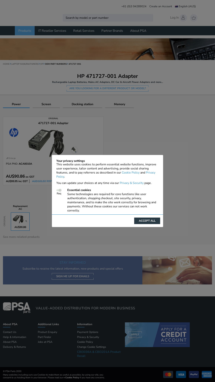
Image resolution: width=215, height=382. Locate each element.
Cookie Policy (131, 173)
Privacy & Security (132, 183)
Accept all (147, 221)
